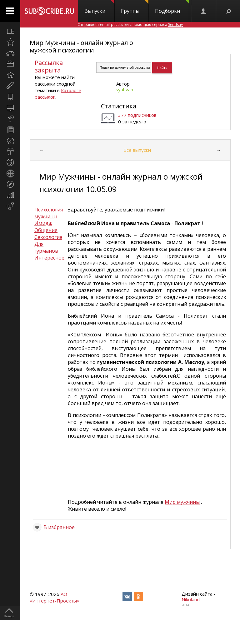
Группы (134, 7)
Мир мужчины (182, 501)
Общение (46, 230)
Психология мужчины (48, 213)
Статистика (118, 106)
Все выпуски (137, 150)
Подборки (172, 7)
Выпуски (99, 7)
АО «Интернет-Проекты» (54, 597)
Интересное (49, 257)
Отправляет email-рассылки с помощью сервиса (130, 24)
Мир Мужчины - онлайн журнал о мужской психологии (81, 46)
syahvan (124, 89)
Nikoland (191, 599)
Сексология (48, 237)
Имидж (43, 223)
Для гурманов (46, 247)
